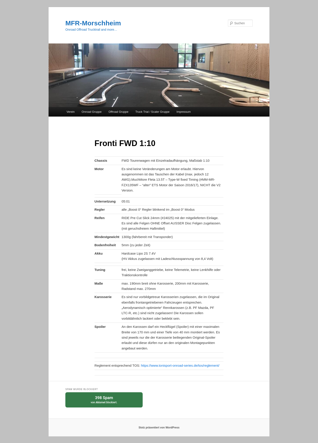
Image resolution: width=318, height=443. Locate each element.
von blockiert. (104, 399)
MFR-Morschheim (93, 23)
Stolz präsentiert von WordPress (158, 427)
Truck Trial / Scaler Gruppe (152, 111)
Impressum (183, 111)
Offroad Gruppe (118, 111)
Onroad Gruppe (92, 111)
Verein (70, 111)
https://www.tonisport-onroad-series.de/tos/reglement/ (180, 365)
